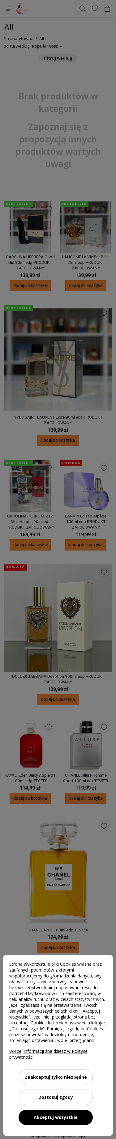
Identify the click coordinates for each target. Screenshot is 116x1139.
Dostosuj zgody (55, 1097)
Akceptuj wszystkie (56, 1117)
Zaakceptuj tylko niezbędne (56, 1077)
